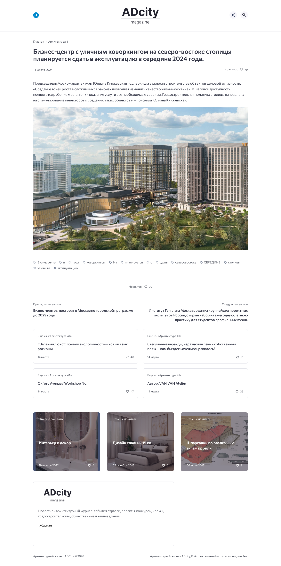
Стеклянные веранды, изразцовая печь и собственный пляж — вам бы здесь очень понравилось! (191, 346)
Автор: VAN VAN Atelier (166, 383)
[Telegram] (36, 15)
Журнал (45, 525)
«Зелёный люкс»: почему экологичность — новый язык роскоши (83, 346)
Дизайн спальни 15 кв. (132, 442)
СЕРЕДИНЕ (212, 262)
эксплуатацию (68, 268)
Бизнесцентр (46, 262)
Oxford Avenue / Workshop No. (62, 383)
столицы (234, 262)
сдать (164, 262)
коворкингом (96, 262)
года (76, 262)
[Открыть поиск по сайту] (244, 15)
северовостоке (185, 262)
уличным (43, 268)
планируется (134, 262)
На (115, 262)
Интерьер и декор (55, 442)
